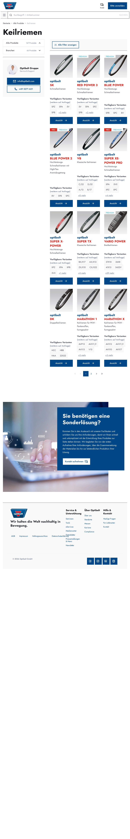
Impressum (23, 536)
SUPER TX (84, 241)
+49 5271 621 (23, 89)
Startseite (6, 23)
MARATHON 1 (87, 319)
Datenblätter (70, 535)
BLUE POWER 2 (61, 158)
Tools (68, 522)
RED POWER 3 (87, 85)
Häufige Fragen (109, 518)
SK (52, 85)
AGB (13, 536)
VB (79, 158)
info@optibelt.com (23, 81)
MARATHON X (114, 319)
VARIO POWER (114, 241)
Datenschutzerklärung (60, 536)
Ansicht (61, 120)
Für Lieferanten (109, 522)
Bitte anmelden (117, 5)
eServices (69, 526)
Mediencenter (71, 530)
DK (52, 319)
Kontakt (106, 526)
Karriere (87, 527)
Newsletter (70, 545)
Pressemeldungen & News (73, 540)
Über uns (88, 515)
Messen (87, 523)
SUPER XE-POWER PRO (113, 160)
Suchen (123, 15)
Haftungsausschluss (40, 536)
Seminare (69, 518)
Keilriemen (31, 23)
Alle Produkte (18, 23)
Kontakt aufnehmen (76, 461)
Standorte (88, 519)
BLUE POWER (114, 85)
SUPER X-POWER (56, 243)
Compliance (89, 531)
